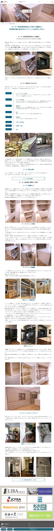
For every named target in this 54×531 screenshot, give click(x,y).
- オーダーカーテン (31, 526)
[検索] (39, 2)
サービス (29, 524)
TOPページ (29, 523)
